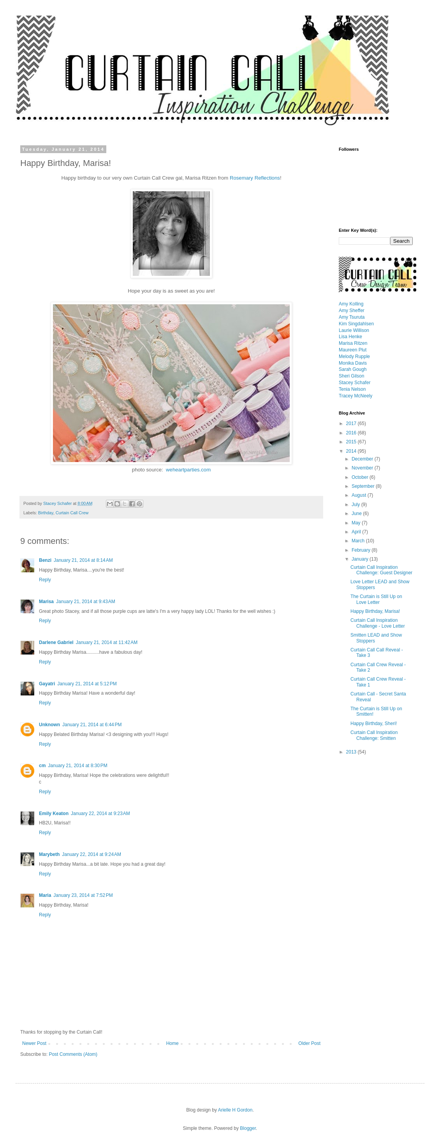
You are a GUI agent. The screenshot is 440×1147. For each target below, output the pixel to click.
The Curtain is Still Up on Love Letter (376, 599)
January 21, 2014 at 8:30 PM (77, 765)
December (363, 459)
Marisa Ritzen (353, 343)
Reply (45, 579)
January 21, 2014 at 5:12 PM (86, 683)
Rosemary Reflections (255, 178)
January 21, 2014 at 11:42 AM (106, 642)
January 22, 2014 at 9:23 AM (100, 813)
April (357, 532)
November (363, 468)
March (359, 541)
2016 (352, 433)
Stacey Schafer (354, 382)
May (357, 523)
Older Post (309, 1043)
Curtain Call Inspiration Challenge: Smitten (374, 735)
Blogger (248, 1128)
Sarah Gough (352, 369)
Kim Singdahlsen (356, 323)
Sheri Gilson (351, 376)
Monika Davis (353, 363)
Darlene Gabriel (56, 642)
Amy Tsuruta (351, 317)
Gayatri (47, 683)
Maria (45, 895)
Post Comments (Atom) (73, 1054)
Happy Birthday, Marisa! (375, 611)
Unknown (49, 724)
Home (172, 1043)
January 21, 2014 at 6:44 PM (91, 724)
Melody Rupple (354, 356)
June (357, 513)
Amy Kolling (351, 304)
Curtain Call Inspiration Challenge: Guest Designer (381, 570)
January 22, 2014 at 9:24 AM (91, 854)
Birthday (45, 512)
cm (42, 765)
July (356, 504)
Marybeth (49, 854)
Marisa (46, 601)
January (361, 559)
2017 (352, 423)
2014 (352, 451)
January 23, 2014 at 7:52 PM (83, 895)
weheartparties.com (188, 470)
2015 (352, 442)
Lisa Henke (350, 336)
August (360, 495)
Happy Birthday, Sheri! (373, 723)
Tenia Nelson (352, 389)
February (361, 550)
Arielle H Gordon (235, 1110)
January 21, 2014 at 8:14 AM (83, 560)
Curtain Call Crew (72, 512)
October (361, 477)
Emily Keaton (54, 813)
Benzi (45, 560)
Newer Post (34, 1043)
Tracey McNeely (355, 396)
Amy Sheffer (351, 310)
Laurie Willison (354, 330)
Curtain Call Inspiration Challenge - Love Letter (377, 623)
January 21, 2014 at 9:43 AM (85, 601)
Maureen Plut (352, 350)
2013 (352, 752)
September (364, 486)
